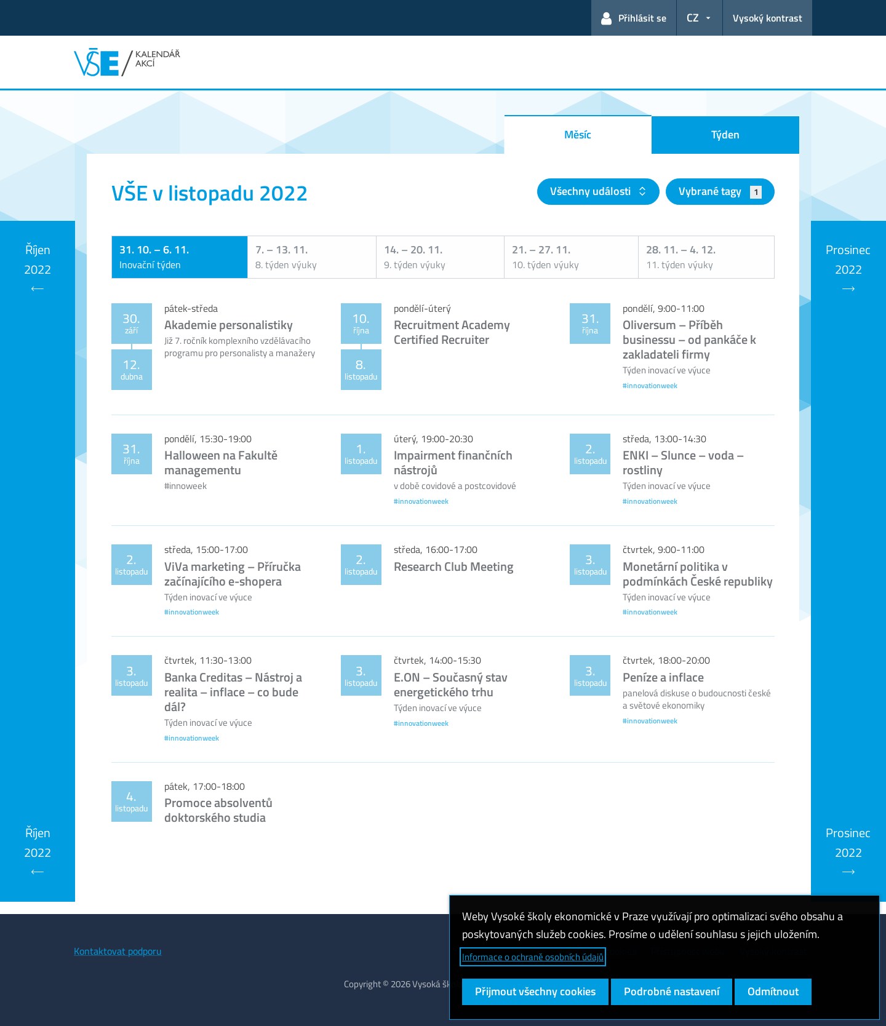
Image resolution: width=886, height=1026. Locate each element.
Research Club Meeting (454, 566)
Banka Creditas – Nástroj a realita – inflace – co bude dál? (233, 691)
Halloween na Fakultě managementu (220, 462)
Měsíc (577, 134)
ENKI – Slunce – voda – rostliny (683, 462)
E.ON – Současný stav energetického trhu (451, 684)
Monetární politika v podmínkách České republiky (698, 574)
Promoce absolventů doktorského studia (218, 810)
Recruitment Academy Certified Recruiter (452, 332)
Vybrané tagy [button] (720, 191)
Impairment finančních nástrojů (453, 462)
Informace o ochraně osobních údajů (533, 957)
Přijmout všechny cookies (535, 991)
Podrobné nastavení (671, 991)
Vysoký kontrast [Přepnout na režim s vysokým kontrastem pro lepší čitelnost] (767, 17)
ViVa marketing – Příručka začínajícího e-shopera (232, 574)
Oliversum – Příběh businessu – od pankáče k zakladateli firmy (689, 339)
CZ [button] (693, 17)
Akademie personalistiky (228, 324)
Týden (725, 134)
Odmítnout (773, 991)
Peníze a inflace (663, 676)
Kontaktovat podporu (118, 951)
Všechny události (591, 191)
